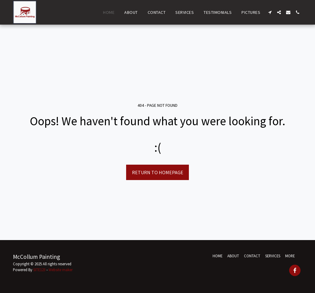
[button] (269, 12)
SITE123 (39, 269)
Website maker (61, 269)
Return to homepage (157, 172)
